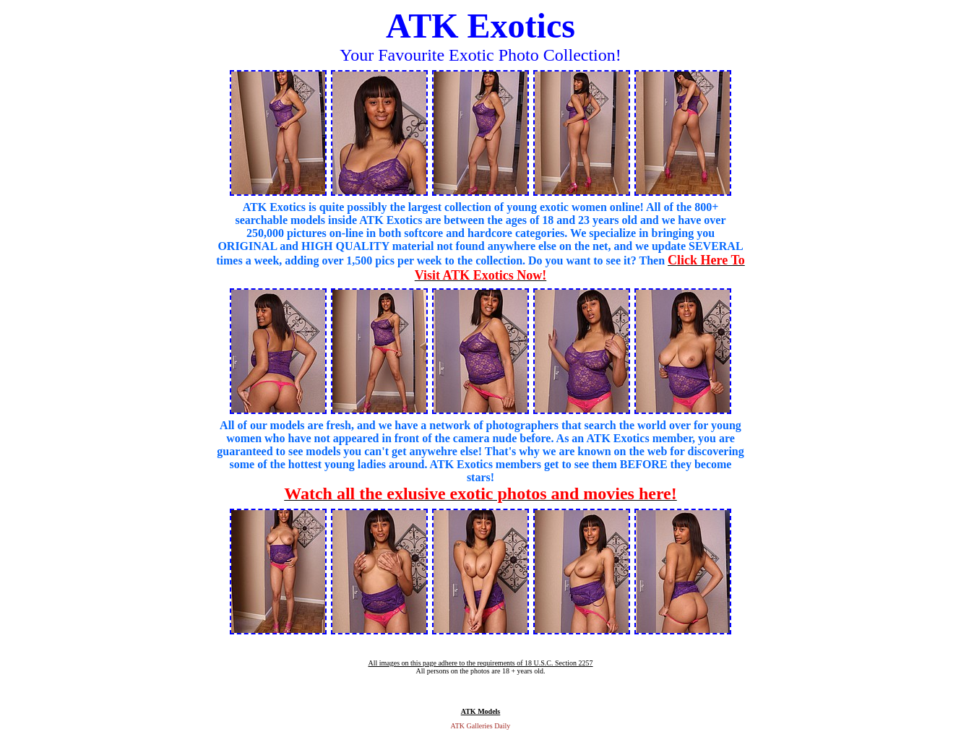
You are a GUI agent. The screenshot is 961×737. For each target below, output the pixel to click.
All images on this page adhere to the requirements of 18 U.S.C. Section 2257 (480, 663)
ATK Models (481, 711)
